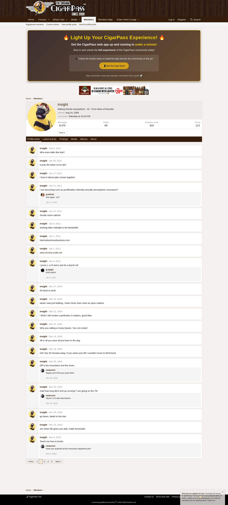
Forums (42, 19)
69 (106, 125)
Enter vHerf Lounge (126, 19)
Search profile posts (87, 24)
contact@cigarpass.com (205, 498)
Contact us (149, 497)
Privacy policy (178, 497)
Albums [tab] (84, 139)
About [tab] (93, 139)
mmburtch (50, 370)
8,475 (62, 125)
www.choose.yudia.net (51, 252)
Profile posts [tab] (33, 139)
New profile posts (69, 24)
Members (89, 19)
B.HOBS (49, 270)
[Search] (195, 19)
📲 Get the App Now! (114, 66)
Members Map (105, 19)
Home (31, 19)
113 (198, 125)
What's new (58, 19)
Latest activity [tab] (49, 139)
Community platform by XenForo (114, 502)
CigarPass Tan (34, 497)
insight (43, 148)
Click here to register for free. (193, 493)
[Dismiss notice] (199, 31)
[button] (48, 19)
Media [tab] (74, 139)
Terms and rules (163, 497)
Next (58, 461)
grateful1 (50, 194)
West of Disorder (105, 109)
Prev (31, 461)
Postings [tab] (63, 139)
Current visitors (52, 24)
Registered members (35, 24)
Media (74, 19)
